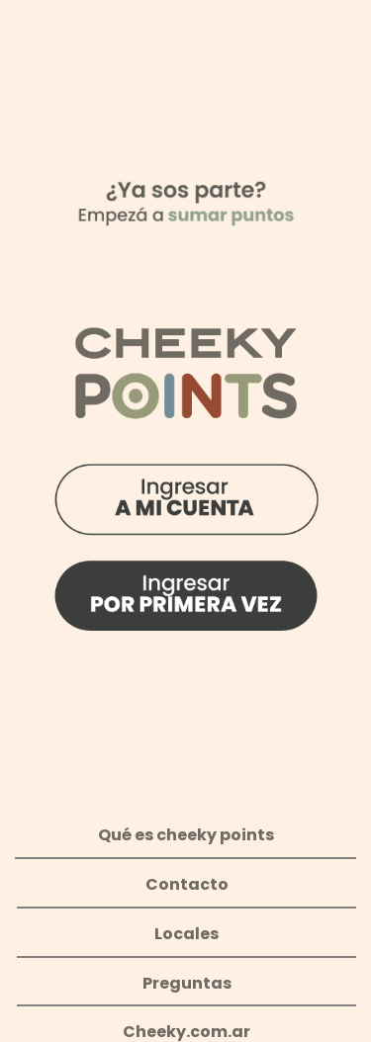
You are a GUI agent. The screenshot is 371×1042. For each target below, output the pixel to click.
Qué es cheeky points (186, 835)
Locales (186, 933)
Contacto (187, 884)
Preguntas (187, 983)
